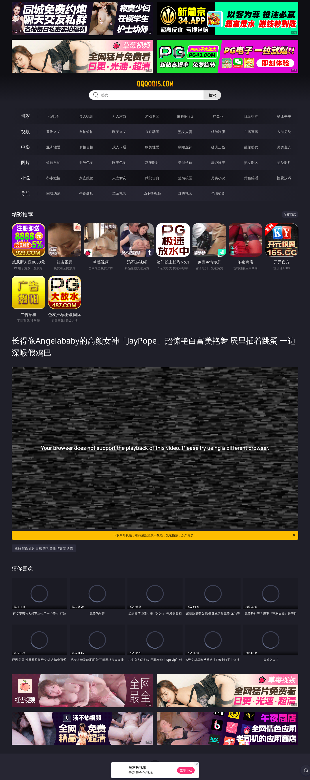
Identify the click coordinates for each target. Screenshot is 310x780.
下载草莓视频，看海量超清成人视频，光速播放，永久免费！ (204, 535)
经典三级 (218, 147)
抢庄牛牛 (284, 116)
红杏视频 (185, 193)
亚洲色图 (86, 162)
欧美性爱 (152, 147)
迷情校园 (185, 178)
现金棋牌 (251, 116)
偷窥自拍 (53, 162)
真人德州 (86, 116)
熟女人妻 (185, 131)
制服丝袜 (185, 147)
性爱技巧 (284, 178)
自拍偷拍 (86, 131)
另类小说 (218, 178)
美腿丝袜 (185, 162)
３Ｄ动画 (152, 131)
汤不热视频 (152, 193)
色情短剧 (218, 193)
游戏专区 (152, 116)
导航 (25, 193)
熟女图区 (251, 162)
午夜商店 (86, 193)
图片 (25, 162)
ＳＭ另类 (284, 131)
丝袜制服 (218, 131)
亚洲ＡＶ (53, 131)
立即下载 (186, 770)
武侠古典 (152, 178)
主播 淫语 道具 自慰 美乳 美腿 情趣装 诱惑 (44, 548)
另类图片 (284, 162)
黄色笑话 (251, 178)
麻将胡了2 (185, 116)
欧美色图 (119, 162)
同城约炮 (53, 193)
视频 (25, 132)
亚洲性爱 (53, 147)
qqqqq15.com (155, 83)
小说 (25, 178)
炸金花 (218, 116)
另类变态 (284, 147)
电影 (25, 147)
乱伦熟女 (251, 147)
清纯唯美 (218, 162)
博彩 (25, 116)
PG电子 (53, 116)
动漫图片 (152, 162)
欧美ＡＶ (119, 131)
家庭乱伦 (86, 178)
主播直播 (251, 131)
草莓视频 (119, 193)
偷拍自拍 (86, 147)
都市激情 (53, 178)
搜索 (212, 95)
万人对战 (119, 116)
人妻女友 (119, 178)
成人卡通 (119, 147)
